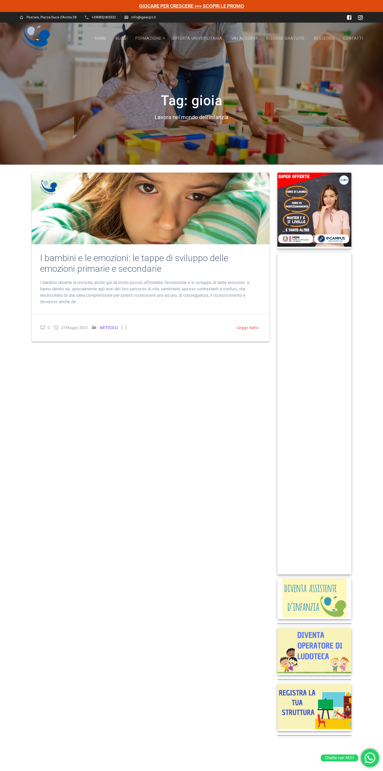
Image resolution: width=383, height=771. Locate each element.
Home (101, 38)
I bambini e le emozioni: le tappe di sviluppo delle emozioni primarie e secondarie (134, 263)
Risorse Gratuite (285, 38)
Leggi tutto (248, 328)
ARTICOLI (109, 328)
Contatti (353, 38)
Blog (121, 38)
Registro (324, 38)
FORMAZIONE (148, 38)
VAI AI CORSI (244, 38)
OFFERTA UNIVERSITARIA (197, 38)
